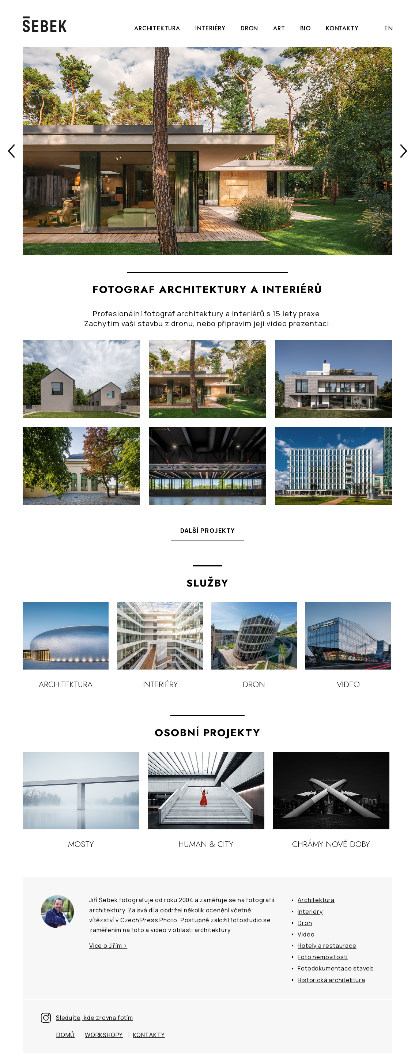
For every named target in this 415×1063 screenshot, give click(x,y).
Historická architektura (331, 980)
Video (306, 934)
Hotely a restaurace (327, 946)
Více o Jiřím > (108, 946)
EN (388, 28)
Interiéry (210, 28)
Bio (305, 28)
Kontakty (342, 28)
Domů (65, 1035)
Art (279, 28)
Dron (249, 28)
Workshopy (104, 1035)
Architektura (157, 28)
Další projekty (207, 531)
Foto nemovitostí (323, 957)
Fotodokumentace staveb (336, 968)
